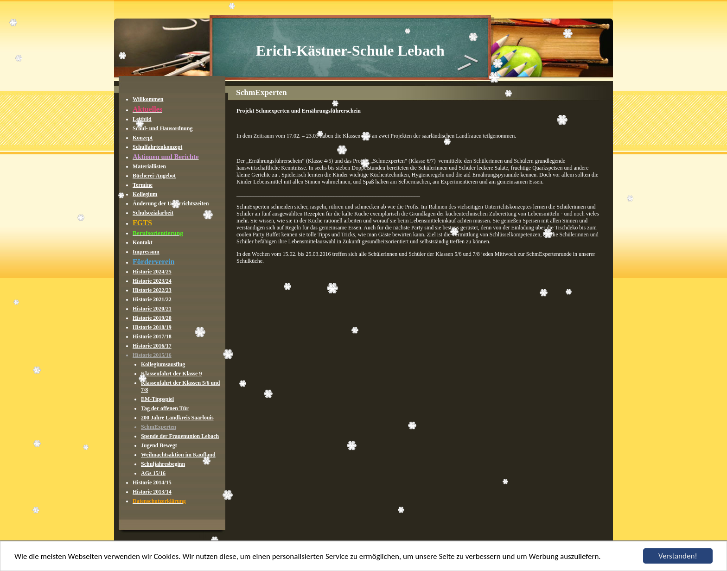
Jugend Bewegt (159, 445)
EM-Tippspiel (157, 399)
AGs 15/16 (153, 473)
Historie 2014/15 (152, 482)
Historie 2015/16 (152, 355)
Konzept (143, 137)
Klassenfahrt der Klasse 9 (171, 373)
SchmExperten (158, 427)
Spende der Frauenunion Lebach (180, 436)
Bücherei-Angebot (154, 175)
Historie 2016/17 (152, 346)
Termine (143, 185)
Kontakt (143, 242)
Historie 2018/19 (152, 327)
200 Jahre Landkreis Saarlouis (177, 417)
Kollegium (145, 194)
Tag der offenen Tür (165, 408)
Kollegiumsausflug (163, 364)
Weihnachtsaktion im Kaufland (178, 454)
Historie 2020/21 (152, 308)
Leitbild (142, 119)
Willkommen (148, 99)
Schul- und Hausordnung (162, 128)
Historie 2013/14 (152, 492)
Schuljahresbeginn (163, 464)
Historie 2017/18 (152, 336)
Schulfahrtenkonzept (157, 147)
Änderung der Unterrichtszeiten (171, 203)
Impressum (146, 251)
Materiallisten (149, 166)
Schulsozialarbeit (153, 212)
